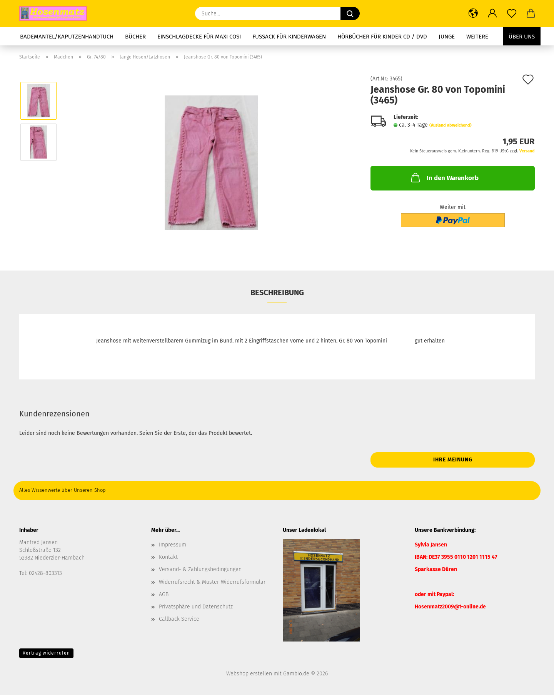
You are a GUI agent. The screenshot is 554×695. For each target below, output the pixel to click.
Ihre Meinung (452, 459)
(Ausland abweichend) (450, 125)
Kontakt (168, 557)
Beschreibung (277, 292)
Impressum (172, 544)
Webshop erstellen (249, 673)
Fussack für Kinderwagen (289, 36)
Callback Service (179, 619)
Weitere (477, 36)
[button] (473, 13)
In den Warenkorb (444, 177)
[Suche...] (350, 13)
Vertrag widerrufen (46, 653)
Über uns (522, 36)
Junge (447, 36)
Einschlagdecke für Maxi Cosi (199, 36)
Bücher (135, 36)
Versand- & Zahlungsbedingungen (200, 569)
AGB (164, 594)
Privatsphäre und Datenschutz (196, 606)
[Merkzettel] (511, 13)
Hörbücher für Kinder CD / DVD (382, 36)
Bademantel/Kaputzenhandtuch (66, 36)
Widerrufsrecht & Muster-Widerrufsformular (212, 582)
